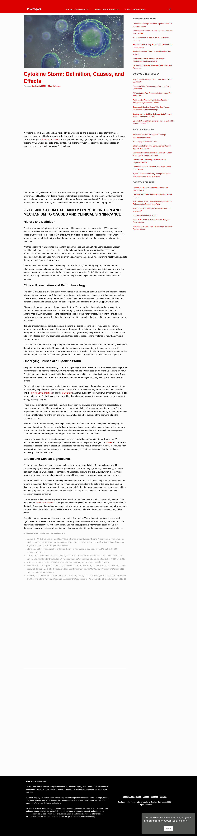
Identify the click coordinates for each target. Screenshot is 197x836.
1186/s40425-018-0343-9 (43, 572)
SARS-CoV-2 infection (41, 393)
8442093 (121, 559)
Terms (138, 797)
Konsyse (154, 797)
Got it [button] (168, 828)
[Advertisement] (75, 109)
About (132, 797)
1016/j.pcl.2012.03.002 (57, 545)
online (107, 562)
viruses (109, 442)
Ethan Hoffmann (54, 86)
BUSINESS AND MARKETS (77, 9)
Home (125, 797)
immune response (50, 139)
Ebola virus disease (45, 502)
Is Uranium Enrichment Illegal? (145, 215)
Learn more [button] (182, 821)
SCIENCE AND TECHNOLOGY (107, 9)
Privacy (146, 797)
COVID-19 (67, 393)
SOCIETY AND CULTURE (135, 9)
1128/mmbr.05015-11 (116, 579)
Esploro (163, 797)
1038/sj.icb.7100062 (36, 552)
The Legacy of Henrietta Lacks (145, 142)
